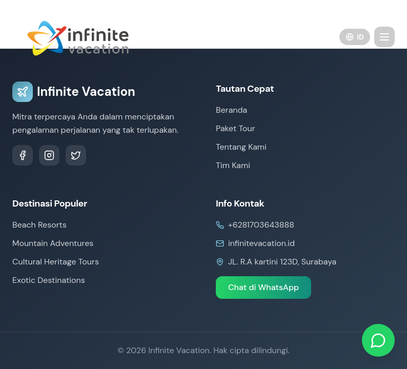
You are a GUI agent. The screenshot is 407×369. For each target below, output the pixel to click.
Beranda (231, 110)
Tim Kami (233, 165)
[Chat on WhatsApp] (378, 340)
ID (354, 37)
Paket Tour (235, 128)
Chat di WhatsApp (263, 287)
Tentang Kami (241, 146)
